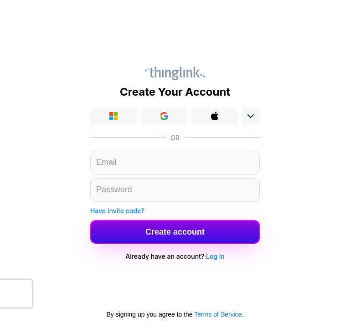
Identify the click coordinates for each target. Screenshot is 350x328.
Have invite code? (117, 211)
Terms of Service (218, 314)
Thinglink (175, 73)
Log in (215, 256)
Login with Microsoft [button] (113, 116)
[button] (164, 116)
